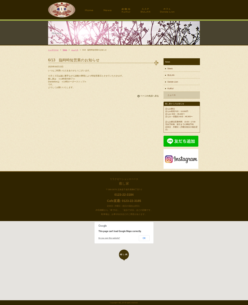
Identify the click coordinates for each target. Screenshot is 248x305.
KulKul (170, 88)
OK (144, 238)
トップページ (89, 10)
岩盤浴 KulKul (125, 10)
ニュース (74, 50)
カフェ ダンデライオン (167, 10)
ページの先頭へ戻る (149, 96)
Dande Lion (172, 82)
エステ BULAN (145, 10)
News (107, 10)
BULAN (170, 75)
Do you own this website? (109, 238)
